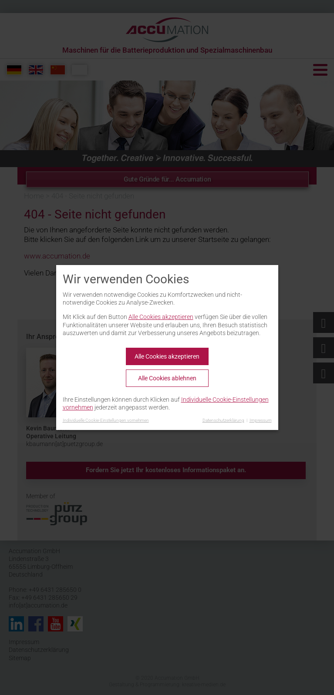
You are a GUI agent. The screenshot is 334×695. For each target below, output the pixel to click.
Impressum (261, 420)
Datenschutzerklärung (223, 420)
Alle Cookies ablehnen (167, 378)
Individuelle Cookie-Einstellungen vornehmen (106, 420)
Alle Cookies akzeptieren (160, 316)
